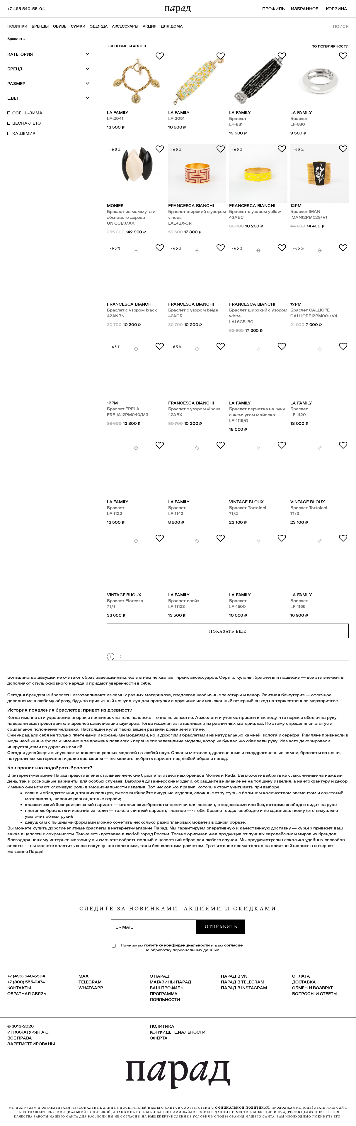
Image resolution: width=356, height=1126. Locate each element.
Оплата (301, 976)
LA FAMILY (117, 112)
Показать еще (227, 631)
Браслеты (16, 39)
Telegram (90, 982)
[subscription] (153, 927)
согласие (233, 945)
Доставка (304, 982)
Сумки (78, 26)
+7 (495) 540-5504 (26, 976)
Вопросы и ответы (315, 993)
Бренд (48, 68)
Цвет (48, 98)
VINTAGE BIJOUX (246, 501)
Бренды (40, 26)
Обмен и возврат (312, 988)
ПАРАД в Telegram (242, 982)
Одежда (99, 26)
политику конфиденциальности (177, 945)
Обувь (60, 26)
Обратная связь (26, 993)
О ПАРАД (159, 976)
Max (83, 976)
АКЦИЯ (149, 26)
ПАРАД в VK (234, 976)
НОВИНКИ (17, 26)
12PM (295, 205)
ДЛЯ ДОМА (172, 26)
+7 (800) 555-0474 (26, 982)
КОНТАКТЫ (19, 988)
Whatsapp (91, 988)
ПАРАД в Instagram (244, 988)
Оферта (159, 1038)
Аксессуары (125, 26)
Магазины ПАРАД (170, 982)
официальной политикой (241, 1108)
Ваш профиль (166, 988)
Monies (115, 205)
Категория (48, 54)
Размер (48, 83)
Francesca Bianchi (191, 205)
